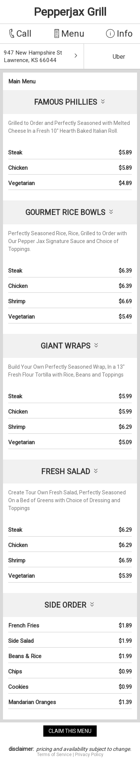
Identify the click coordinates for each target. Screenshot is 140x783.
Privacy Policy (89, 754)
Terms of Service (54, 754)
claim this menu (70, 731)
